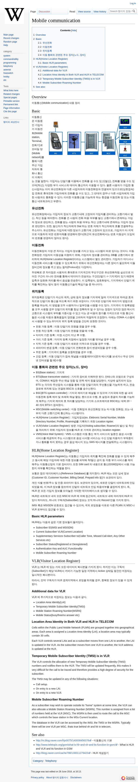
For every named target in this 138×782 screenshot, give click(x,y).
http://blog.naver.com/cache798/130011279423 (62, 753)
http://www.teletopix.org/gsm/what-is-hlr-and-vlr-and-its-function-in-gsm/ (75, 744)
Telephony (51, 760)
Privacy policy (37, 777)
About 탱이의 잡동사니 (57, 777)
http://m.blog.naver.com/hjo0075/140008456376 (62, 740)
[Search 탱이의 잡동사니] (123, 11)
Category (38, 760)
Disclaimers (75, 777)
